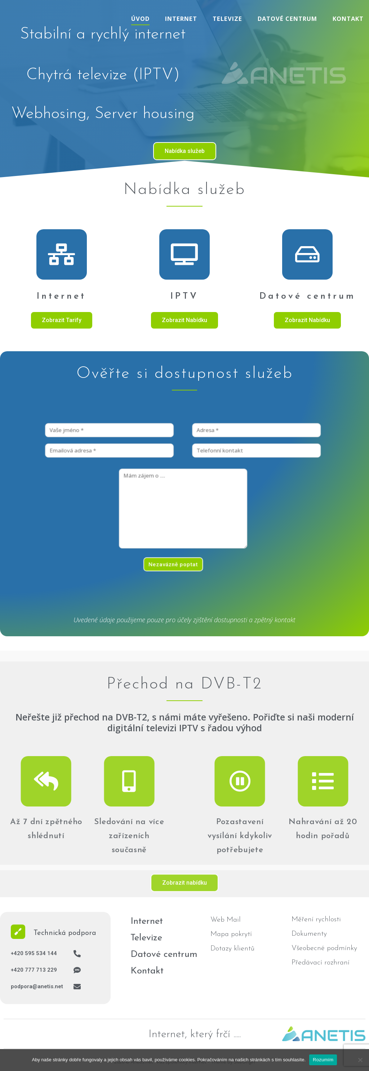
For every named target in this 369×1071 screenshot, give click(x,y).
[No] (360, 1059)
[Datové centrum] (307, 254)
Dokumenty (309, 933)
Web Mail (225, 919)
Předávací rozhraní (321, 962)
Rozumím (323, 1059)
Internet (181, 18)
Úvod (140, 18)
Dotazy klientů (232, 948)
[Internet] (61, 254)
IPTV (184, 296)
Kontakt (348, 18)
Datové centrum (287, 18)
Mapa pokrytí (231, 934)
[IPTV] (184, 254)
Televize (227, 18)
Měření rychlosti (316, 919)
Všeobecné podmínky (324, 948)
